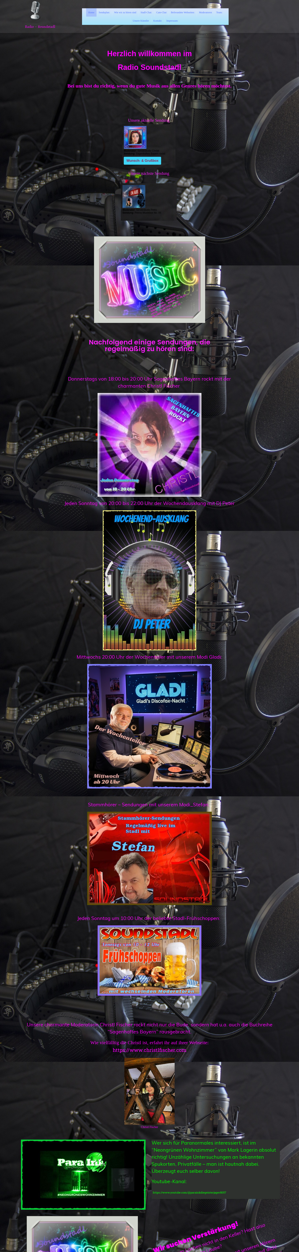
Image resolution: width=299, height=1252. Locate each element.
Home (91, 12)
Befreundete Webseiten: (183, 12)
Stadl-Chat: (146, 12)
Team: (219, 12)
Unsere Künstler (141, 20)
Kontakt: (157, 20)
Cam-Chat (161, 12)
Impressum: (172, 20)
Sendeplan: (104, 12)
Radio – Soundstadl (40, 26)
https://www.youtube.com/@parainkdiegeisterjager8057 (189, 1192)
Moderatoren (205, 12)
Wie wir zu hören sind (125, 12)
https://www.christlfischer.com (149, 1050)
